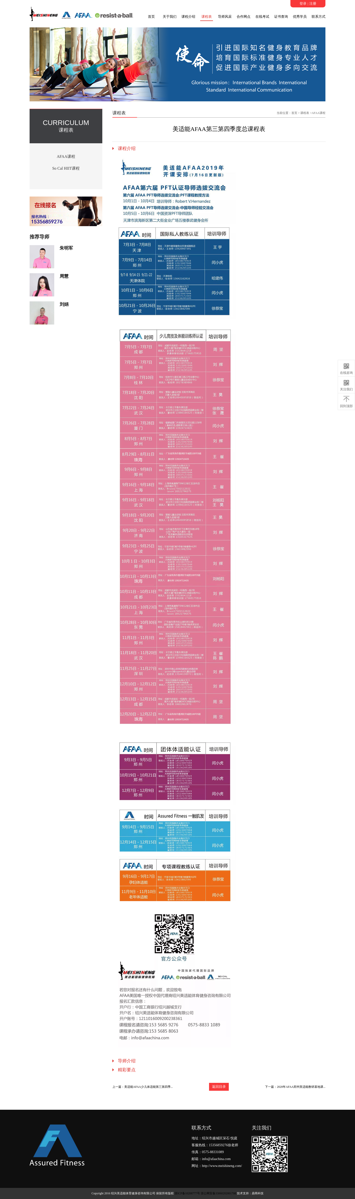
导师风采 (225, 16)
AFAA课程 (66, 156)
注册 (312, 3)
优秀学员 (300, 16)
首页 (151, 16)
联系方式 (318, 16)
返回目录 (219, 1087)
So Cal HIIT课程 (66, 168)
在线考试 (262, 16)
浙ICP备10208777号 (187, 1193)
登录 (303, 3)
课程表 (206, 16)
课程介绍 (188, 16)
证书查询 (281, 16)
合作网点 (243, 16)
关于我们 (170, 16)
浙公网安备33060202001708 (218, 1193)
